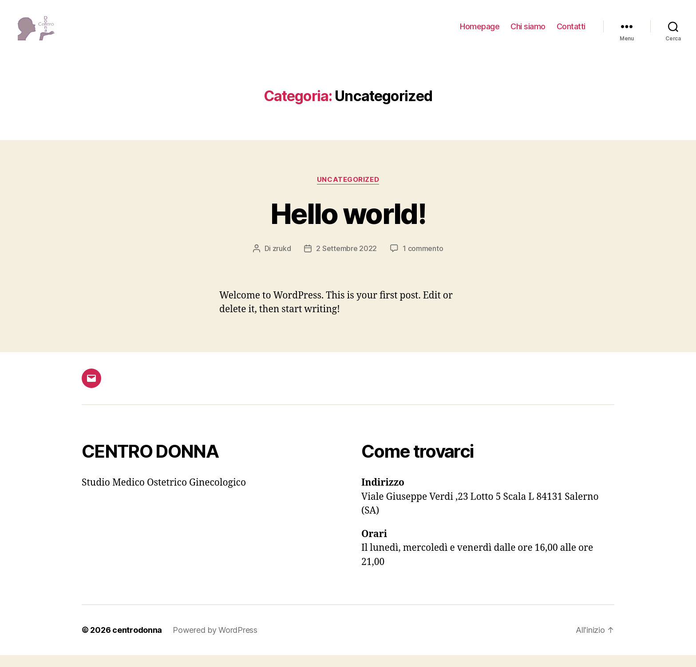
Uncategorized (348, 191)
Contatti (571, 32)
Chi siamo (528, 32)
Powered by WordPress (215, 642)
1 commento (423, 260)
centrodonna (137, 642)
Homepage (479, 32)
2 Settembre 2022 (346, 260)
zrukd (282, 260)
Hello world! (348, 225)
